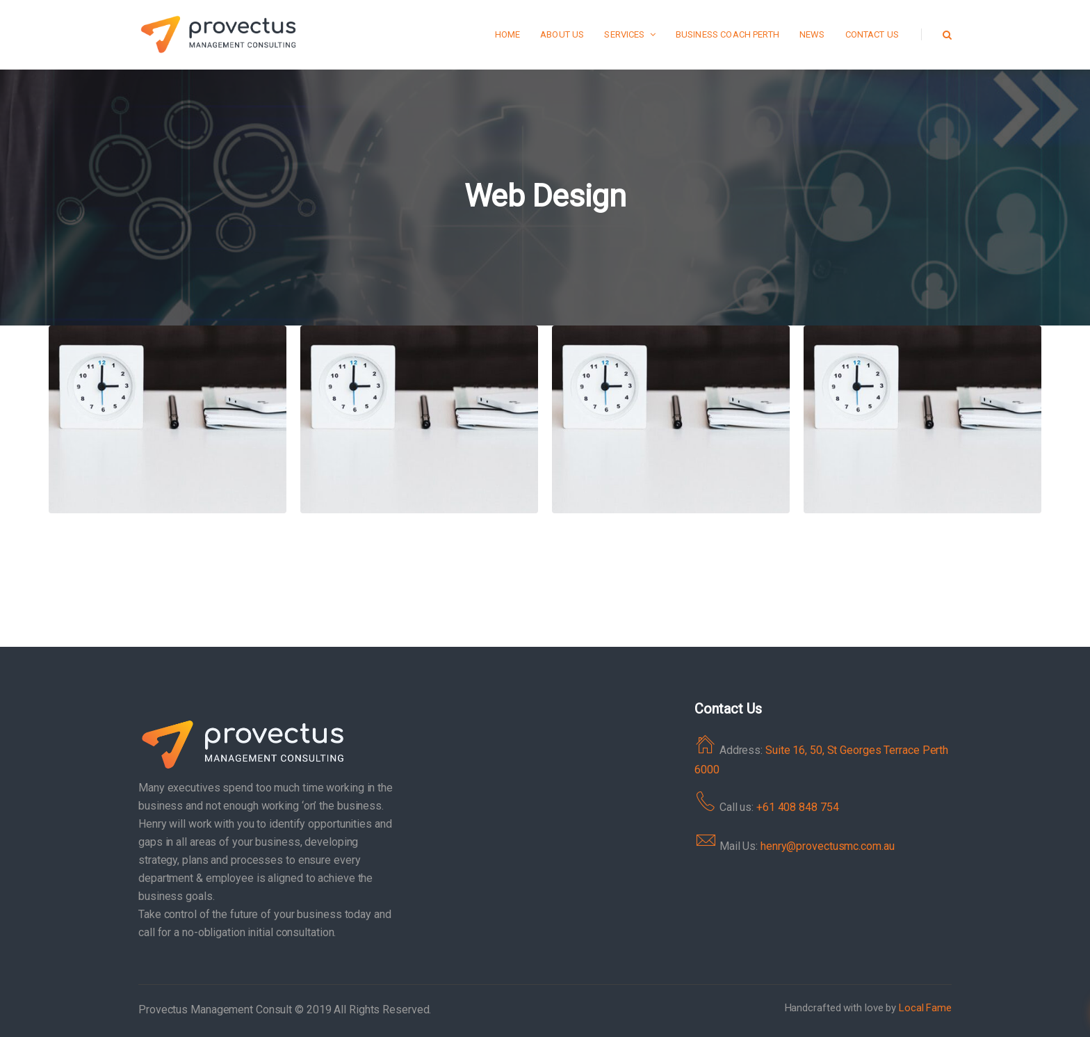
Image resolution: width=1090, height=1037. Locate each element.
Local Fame (925, 1008)
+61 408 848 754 (797, 807)
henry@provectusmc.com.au (827, 846)
